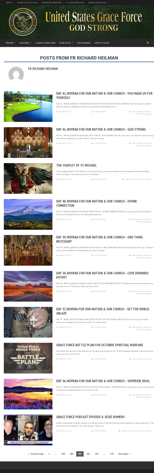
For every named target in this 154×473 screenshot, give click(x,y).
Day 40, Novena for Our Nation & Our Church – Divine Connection (96, 203)
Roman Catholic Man (97, 3)
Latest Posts (147, 112)
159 (63, 454)
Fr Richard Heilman (99, 111)
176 (112, 454)
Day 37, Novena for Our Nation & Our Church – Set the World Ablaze (102, 311)
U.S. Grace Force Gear (75, 3)
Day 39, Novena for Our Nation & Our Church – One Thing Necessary (99, 239)
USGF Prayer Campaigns (143, 114)
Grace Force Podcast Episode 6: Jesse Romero (90, 416)
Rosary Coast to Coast (27, 3)
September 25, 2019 (63, 111)
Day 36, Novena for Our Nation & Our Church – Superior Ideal (102, 380)
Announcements (137, 112)
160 (71, 454)
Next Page (124, 454)
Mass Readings (84, 43)
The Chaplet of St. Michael (76, 165)
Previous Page (36, 454)
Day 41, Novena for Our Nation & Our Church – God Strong (100, 129)
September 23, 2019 (63, 179)
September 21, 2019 (63, 291)
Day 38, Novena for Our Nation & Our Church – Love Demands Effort (102, 275)
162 (88, 454)
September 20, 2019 (63, 327)
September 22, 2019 (63, 255)
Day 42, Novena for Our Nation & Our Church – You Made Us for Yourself (104, 95)
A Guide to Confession (45, 43)
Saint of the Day (102, 43)
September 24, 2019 (63, 143)
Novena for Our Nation (51, 3)
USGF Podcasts (146, 431)
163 (96, 454)
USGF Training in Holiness (142, 179)
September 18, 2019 (63, 431)
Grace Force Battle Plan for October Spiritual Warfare (99, 344)
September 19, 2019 (63, 359)
